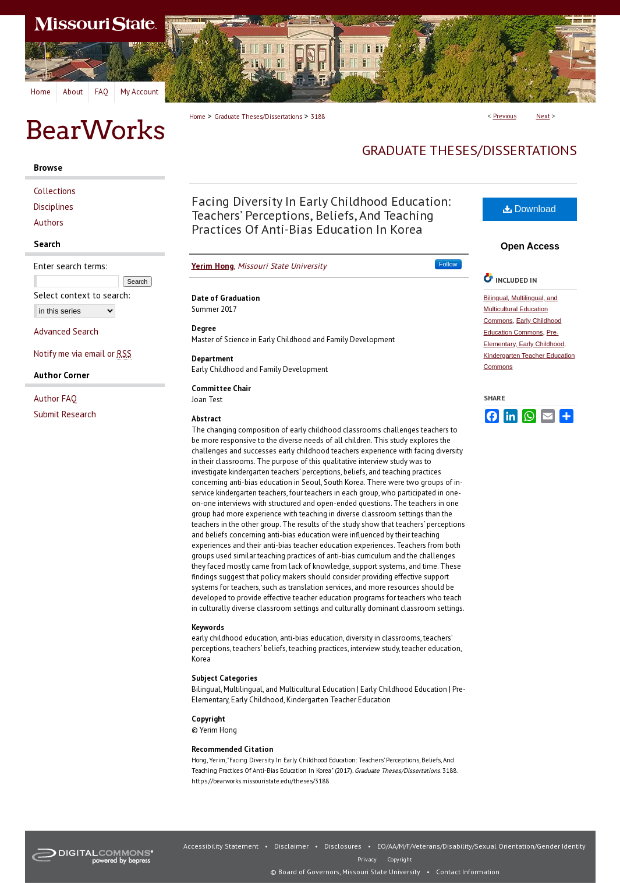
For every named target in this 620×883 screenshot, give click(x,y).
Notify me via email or (83, 353)
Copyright (400, 859)
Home (197, 116)
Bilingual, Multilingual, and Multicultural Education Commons (521, 309)
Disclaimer (292, 846)
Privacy (367, 859)
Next (543, 116)
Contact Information (467, 871)
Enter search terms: (71, 266)
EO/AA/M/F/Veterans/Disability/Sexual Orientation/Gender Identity (481, 846)
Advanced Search (66, 331)
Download (529, 209)
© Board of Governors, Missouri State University (346, 871)
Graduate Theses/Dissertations (258, 116)
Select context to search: (82, 295)
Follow (448, 264)
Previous (504, 116)
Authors (48, 222)
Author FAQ (55, 398)
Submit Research (65, 414)
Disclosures (343, 846)
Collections (55, 190)
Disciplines (53, 206)
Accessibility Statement (221, 846)
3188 (318, 116)
